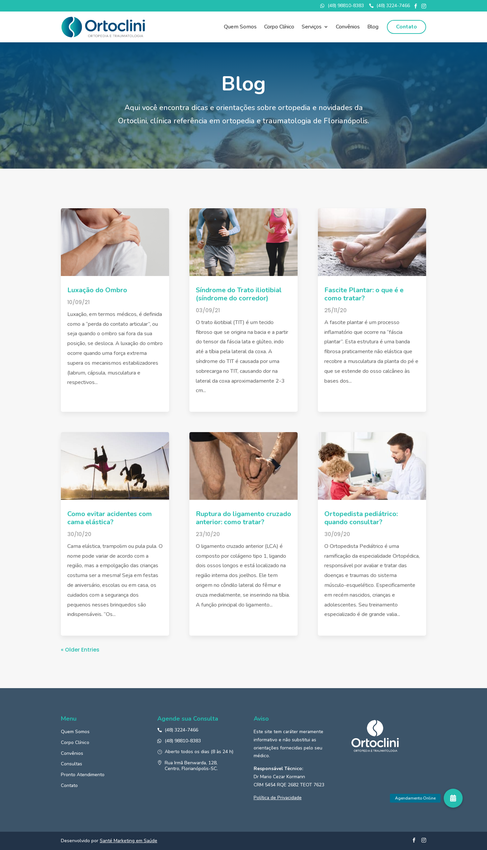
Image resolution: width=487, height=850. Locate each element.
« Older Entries (80, 650)
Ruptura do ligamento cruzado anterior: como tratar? (243, 518)
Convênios (348, 27)
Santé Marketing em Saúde (128, 840)
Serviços (312, 27)
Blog (372, 27)
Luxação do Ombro (97, 290)
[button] (453, 798)
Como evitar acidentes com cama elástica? (109, 518)
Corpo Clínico (279, 27)
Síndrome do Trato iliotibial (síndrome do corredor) (239, 294)
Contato (406, 26)
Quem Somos (240, 27)
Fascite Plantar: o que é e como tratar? (363, 294)
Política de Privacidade (278, 797)
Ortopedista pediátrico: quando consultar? (361, 518)
